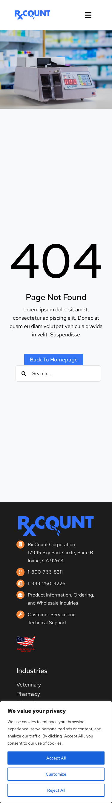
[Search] (24, 373)
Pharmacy (28, 693)
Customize (56, 774)
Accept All (56, 758)
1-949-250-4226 (46, 583)
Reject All (56, 790)
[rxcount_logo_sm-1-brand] (32, 12)
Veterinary (28, 684)
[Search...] (58, 373)
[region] (56, 752)
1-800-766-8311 (45, 572)
